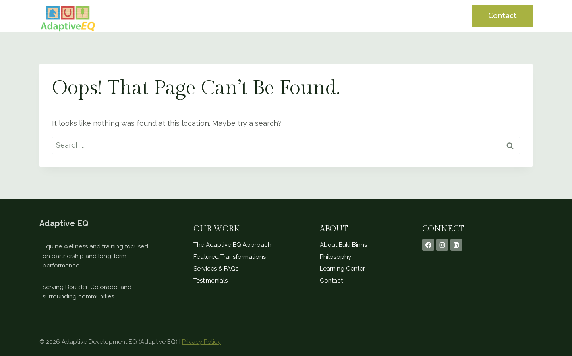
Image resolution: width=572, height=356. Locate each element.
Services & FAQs (215, 268)
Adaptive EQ (63, 223)
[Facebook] (428, 245)
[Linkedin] (456, 245)
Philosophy (335, 256)
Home (267, 15)
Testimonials (357, 15)
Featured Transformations (229, 256)
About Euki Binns (343, 244)
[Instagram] (442, 245)
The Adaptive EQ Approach (232, 244)
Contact (502, 15)
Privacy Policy (201, 341)
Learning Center (421, 15)
